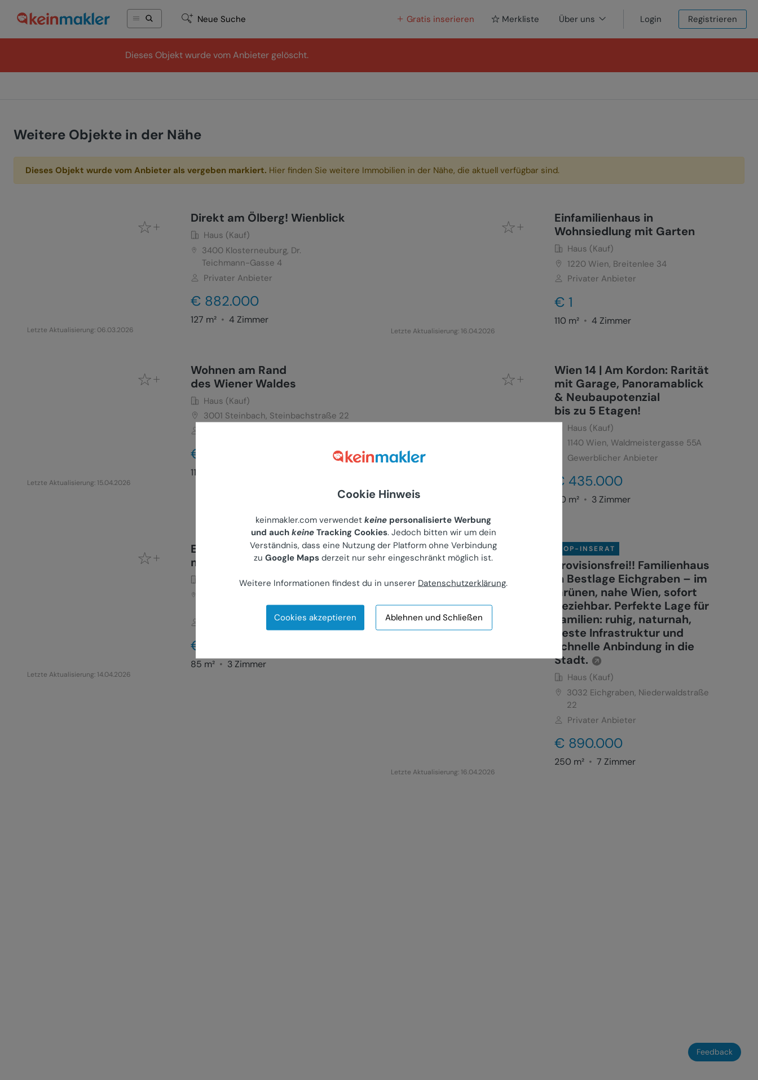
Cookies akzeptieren (315, 617)
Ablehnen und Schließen (434, 617)
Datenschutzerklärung (462, 583)
